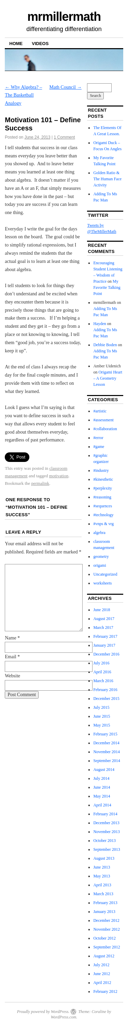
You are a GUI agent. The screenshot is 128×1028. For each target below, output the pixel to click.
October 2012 (104, 938)
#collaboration (105, 428)
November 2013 (106, 831)
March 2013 (103, 893)
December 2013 (106, 822)
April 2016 (102, 672)
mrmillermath (64, 17)
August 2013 (103, 858)
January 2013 (104, 911)
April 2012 (102, 982)
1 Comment (64, 137)
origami (99, 565)
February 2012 (105, 991)
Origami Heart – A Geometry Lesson (107, 378)
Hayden (99, 323)
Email (12, 656)
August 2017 (103, 618)
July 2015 (101, 707)
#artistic (99, 411)
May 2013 (101, 876)
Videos (40, 43)
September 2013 (106, 849)
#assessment (103, 420)
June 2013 (101, 867)
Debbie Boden (105, 344)
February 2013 (105, 902)
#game (98, 446)
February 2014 (105, 814)
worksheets (102, 583)
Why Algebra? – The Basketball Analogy (23, 95)
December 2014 (106, 743)
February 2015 (105, 734)
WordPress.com (63, 1017)
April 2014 (102, 805)
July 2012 (101, 964)
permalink (40, 483)
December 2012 (106, 920)
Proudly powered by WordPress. (43, 1011)
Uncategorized (105, 574)
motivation (58, 475)
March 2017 (103, 627)
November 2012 (106, 929)
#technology (103, 514)
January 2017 (104, 645)
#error (98, 437)
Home (16, 43)
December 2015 (106, 698)
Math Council (65, 87)
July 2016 (101, 663)
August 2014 (103, 769)
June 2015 (101, 716)
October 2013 (104, 840)
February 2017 (105, 636)
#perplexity (102, 488)
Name (12, 637)
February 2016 (105, 689)
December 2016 (106, 654)
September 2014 (106, 760)
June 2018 (101, 609)
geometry (101, 556)
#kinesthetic (103, 479)
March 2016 (103, 680)
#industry (101, 470)
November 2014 (106, 751)
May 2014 (101, 796)
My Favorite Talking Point (106, 287)
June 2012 (101, 973)
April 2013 (102, 885)
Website (12, 675)
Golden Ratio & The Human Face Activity (107, 178)
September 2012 (106, 947)
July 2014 (101, 778)
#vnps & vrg (103, 523)
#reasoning (102, 497)
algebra (99, 532)
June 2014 (101, 787)
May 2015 (101, 725)
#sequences (102, 506)
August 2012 (103, 956)
